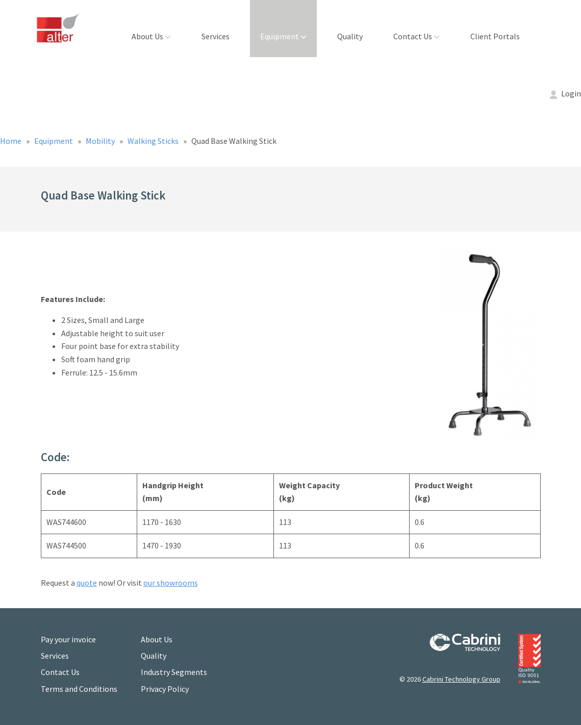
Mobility (101, 141)
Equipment (283, 36)
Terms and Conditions (79, 689)
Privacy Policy (165, 689)
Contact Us (416, 36)
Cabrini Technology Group (461, 679)
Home (11, 141)
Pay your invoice (68, 639)
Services (215, 36)
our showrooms (170, 583)
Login (565, 93)
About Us (151, 36)
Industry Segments (174, 672)
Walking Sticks (154, 141)
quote (87, 583)
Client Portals (495, 36)
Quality (350, 36)
